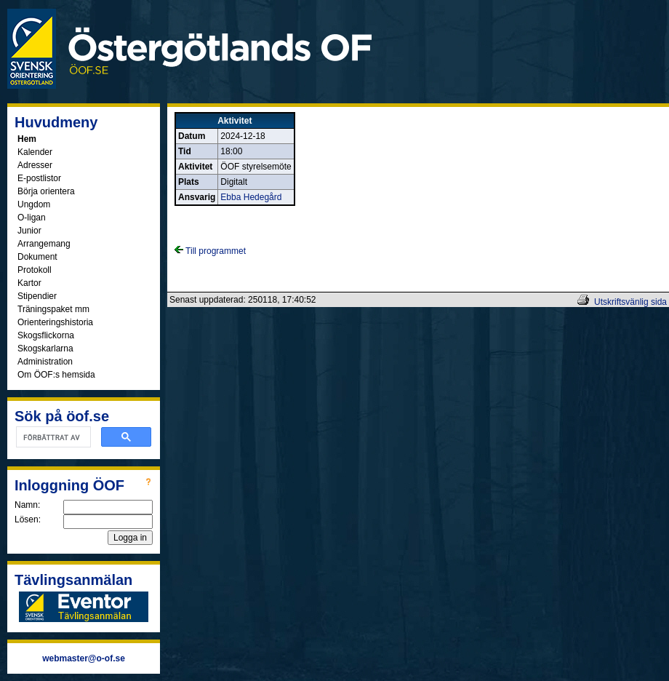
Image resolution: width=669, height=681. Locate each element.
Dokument (37, 257)
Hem (26, 139)
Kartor (29, 283)
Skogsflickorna (45, 335)
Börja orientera (46, 191)
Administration (45, 362)
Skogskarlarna (45, 348)
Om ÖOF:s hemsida (56, 375)
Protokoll (34, 270)
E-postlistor (39, 178)
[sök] (52, 437)
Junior (29, 231)
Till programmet (210, 251)
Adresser (34, 165)
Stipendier (37, 296)
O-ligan (31, 217)
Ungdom (33, 204)
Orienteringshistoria (55, 322)
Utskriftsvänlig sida (630, 302)
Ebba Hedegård (250, 197)
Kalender (34, 152)
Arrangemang (44, 244)
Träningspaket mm (53, 309)
